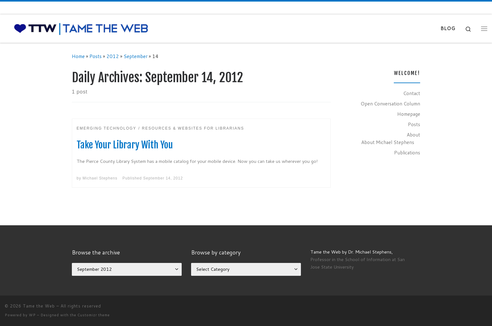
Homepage (408, 113)
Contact (411, 93)
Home (78, 56)
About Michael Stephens (387, 142)
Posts (95, 56)
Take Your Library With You (125, 145)
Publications (407, 152)
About (413, 134)
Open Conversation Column (390, 103)
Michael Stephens (100, 178)
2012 (112, 56)
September (135, 56)
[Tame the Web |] (81, 28)
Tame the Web (39, 306)
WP (32, 315)
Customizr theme (94, 315)
